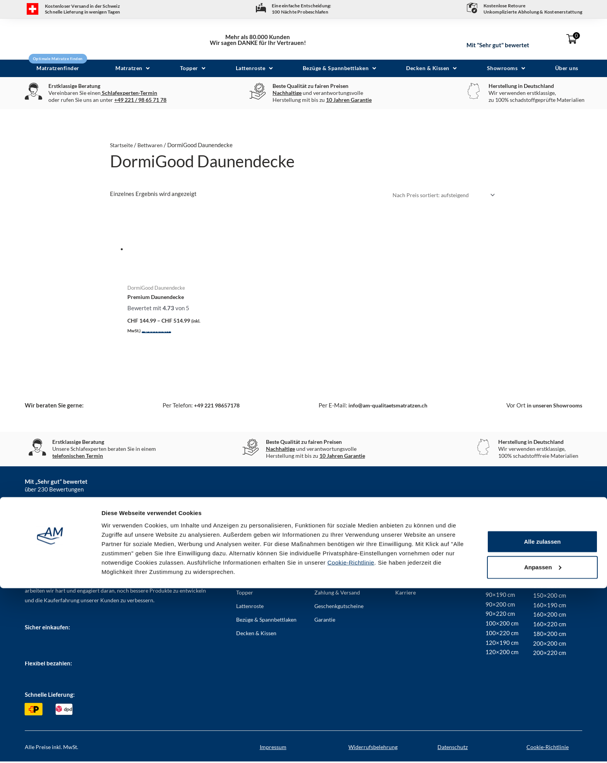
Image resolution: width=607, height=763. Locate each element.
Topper (244, 594)
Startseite (123, 144)
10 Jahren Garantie (349, 99)
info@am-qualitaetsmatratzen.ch (384, 407)
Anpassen (542, 742)
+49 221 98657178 (213, 407)
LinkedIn (384, 520)
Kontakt (405, 567)
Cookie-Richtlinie (351, 737)
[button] (133, 68)
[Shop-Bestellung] (439, 195)
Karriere (405, 594)
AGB (400, 580)
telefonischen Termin (77, 457)
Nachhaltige (287, 92)
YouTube (495, 520)
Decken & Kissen (256, 634)
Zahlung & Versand (337, 594)
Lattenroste (250, 607)
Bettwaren (154, 144)
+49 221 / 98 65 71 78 (140, 99)
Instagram (274, 520)
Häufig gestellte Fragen (341, 580)
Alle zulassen (542, 716)
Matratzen (248, 580)
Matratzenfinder (255, 567)
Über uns (325, 567)
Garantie (324, 621)
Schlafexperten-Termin (129, 92)
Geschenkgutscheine (339, 607)
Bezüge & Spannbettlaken (266, 621)
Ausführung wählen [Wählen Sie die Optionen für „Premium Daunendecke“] (169, 334)
